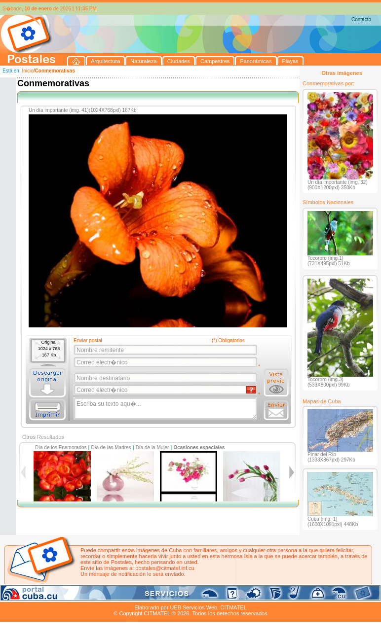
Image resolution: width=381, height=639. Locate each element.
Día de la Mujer (152, 447)
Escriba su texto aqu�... (166, 408)
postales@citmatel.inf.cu (164, 568)
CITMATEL (233, 607)
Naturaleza (64, 596)
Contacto (361, 19)
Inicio (27, 70)
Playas (187, 596)
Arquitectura (31, 596)
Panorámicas (158, 596)
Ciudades (92, 596)
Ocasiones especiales (199, 447)
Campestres (123, 596)
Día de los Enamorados (61, 447)
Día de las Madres (111, 447)
